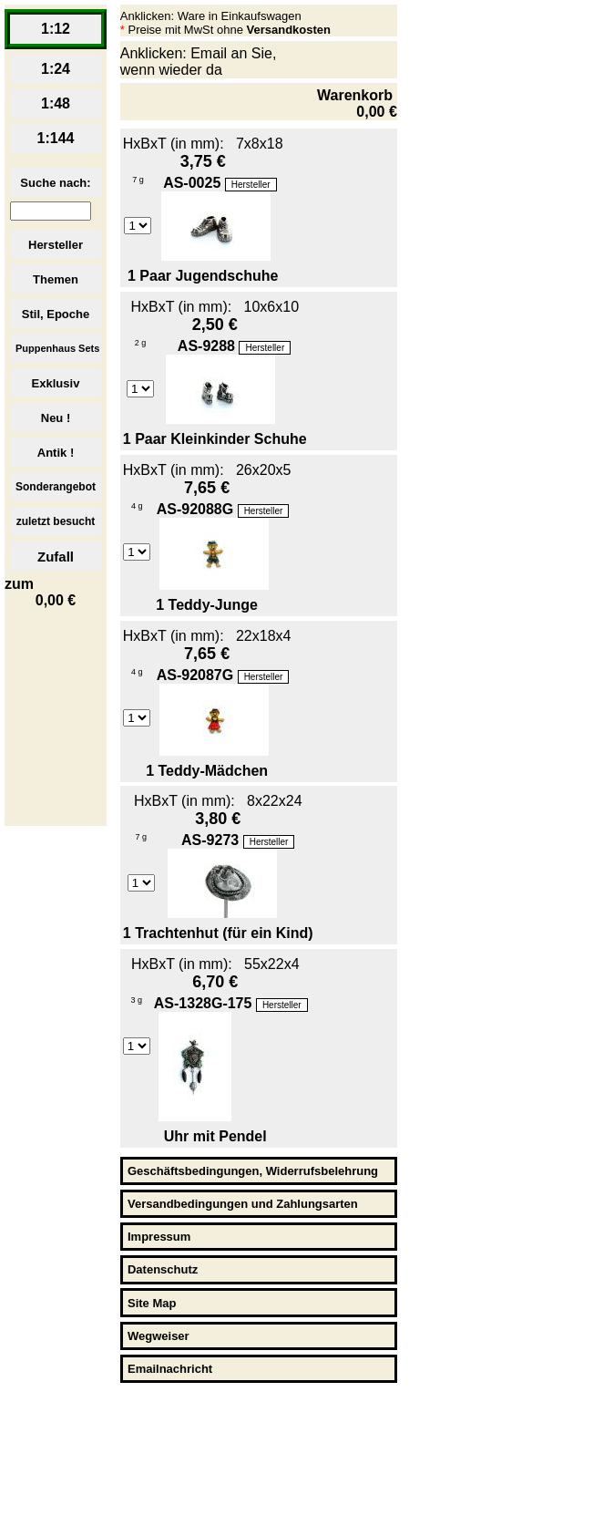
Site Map (152, 1303)
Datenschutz (163, 1269)
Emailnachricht (170, 1369)
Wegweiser (158, 1336)
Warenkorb (357, 104)
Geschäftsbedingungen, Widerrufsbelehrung (253, 1171)
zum (56, 592)
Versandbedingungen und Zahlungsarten (243, 1204)
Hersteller (251, 185)
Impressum (159, 1236)
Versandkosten (289, 29)
